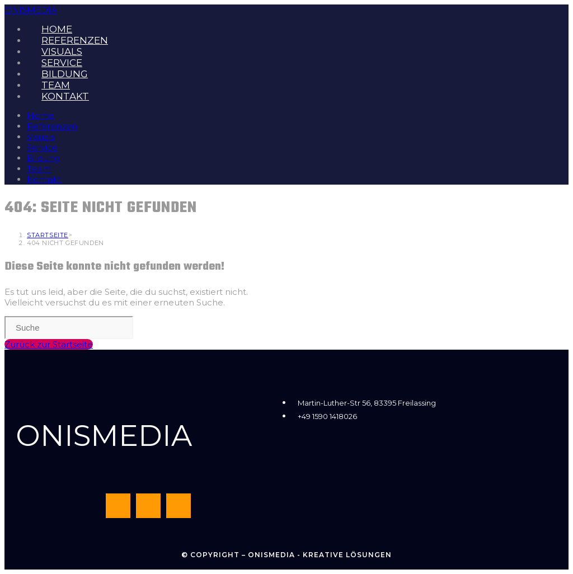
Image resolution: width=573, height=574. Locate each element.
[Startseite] (47, 235)
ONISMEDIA (30, 9)
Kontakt (44, 179)
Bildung (43, 158)
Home (40, 115)
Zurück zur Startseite (48, 344)
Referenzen (52, 126)
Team (39, 168)
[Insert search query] (68, 327)
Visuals (41, 136)
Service (42, 147)
